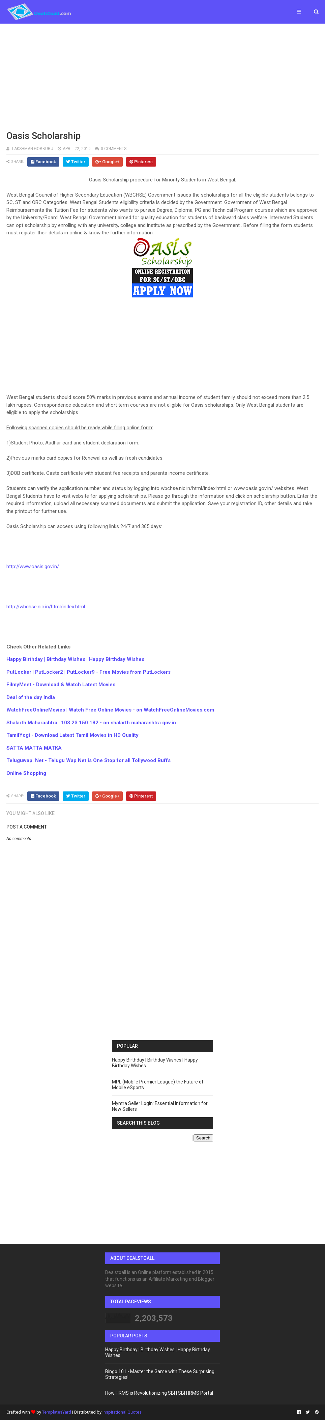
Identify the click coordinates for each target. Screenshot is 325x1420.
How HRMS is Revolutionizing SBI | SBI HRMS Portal (159, 1393)
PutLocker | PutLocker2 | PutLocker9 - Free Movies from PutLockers (88, 672)
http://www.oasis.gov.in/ (32, 566)
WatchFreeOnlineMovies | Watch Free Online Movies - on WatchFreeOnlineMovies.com (110, 710)
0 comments (113, 148)
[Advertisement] (162, 76)
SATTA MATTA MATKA (34, 748)
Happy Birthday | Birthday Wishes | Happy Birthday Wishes (75, 659)
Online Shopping (26, 773)
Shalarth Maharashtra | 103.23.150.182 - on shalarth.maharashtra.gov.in (91, 723)
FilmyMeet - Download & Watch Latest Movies (60, 685)
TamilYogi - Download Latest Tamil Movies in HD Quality (72, 735)
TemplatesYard (56, 1412)
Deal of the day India (30, 697)
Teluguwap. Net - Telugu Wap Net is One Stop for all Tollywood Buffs (88, 760)
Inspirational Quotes (122, 1412)
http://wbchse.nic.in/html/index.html (45, 607)
